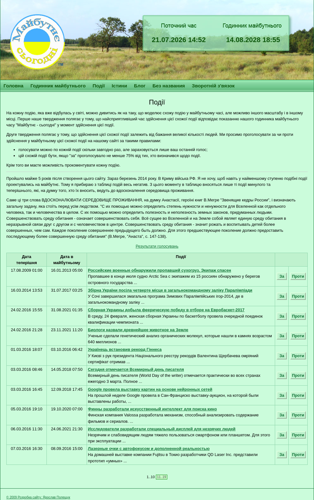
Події (99, 85)
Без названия (168, 85)
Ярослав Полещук (56, 497)
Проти (298, 276)
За (281, 276)
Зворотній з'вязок (213, 85)
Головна (13, 85)
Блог (139, 85)
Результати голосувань (157, 246)
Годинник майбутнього (58, 85)
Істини (119, 85)
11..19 (161, 477)
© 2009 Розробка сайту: (24, 497)
